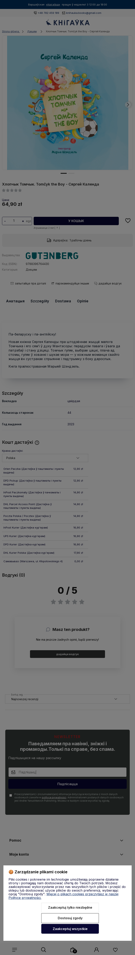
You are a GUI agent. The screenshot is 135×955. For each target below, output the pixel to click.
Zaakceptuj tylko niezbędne (70, 907)
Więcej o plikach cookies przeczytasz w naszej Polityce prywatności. (63, 896)
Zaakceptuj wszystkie (70, 929)
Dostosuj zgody (70, 918)
